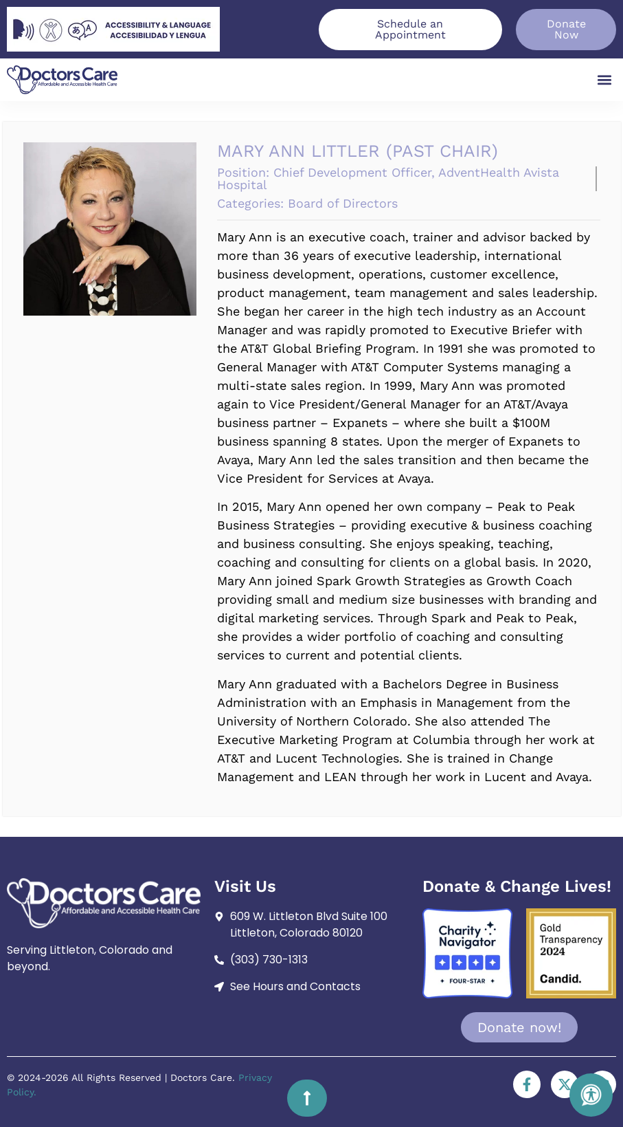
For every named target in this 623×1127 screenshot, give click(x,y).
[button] (604, 79)
